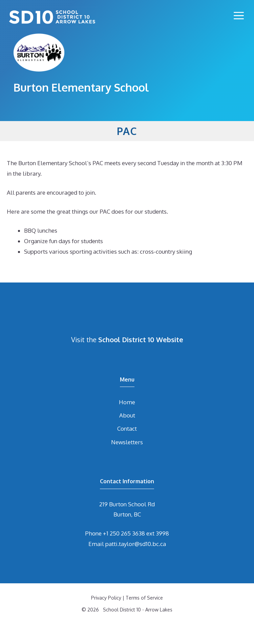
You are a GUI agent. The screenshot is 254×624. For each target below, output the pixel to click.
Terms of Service (144, 598)
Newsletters (127, 442)
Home (127, 402)
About (127, 415)
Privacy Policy (106, 598)
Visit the (127, 339)
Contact (127, 428)
